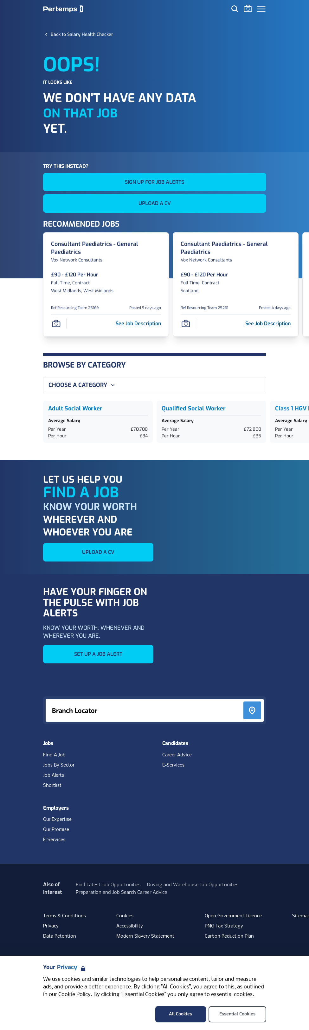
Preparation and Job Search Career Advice (121, 892)
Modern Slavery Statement (145, 936)
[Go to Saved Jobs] (247, 8)
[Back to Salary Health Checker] (82, 34)
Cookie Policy (74, 995)
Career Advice (177, 755)
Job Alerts (53, 775)
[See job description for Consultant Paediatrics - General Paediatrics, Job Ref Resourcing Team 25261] (268, 323)
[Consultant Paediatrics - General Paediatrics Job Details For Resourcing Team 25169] (106, 248)
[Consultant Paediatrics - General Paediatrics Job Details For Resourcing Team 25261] (236, 248)
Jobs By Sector (58, 765)
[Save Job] (56, 323)
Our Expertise (57, 819)
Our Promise (56, 829)
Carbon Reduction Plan (229, 936)
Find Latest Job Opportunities (108, 884)
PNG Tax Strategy (224, 926)
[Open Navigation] (261, 9)
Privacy (51, 926)
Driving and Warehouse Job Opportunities (193, 884)
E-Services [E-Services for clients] (54, 839)
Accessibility (129, 926)
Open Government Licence (233, 916)
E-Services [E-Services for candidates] (173, 765)
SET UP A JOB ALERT (98, 654)
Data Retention (59, 936)
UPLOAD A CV (154, 203)
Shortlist (52, 785)
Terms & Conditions (64, 916)
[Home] (63, 9)
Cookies (124, 916)
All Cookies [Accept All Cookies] (180, 1014)
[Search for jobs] (234, 8)
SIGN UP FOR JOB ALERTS (154, 182)
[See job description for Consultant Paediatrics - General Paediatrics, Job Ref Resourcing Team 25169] (138, 323)
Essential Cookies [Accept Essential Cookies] (237, 1014)
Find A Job (54, 755)
